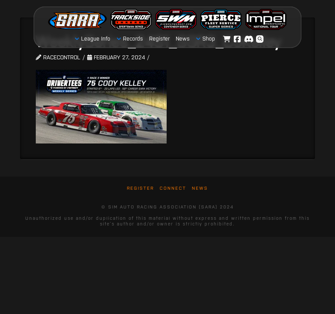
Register (140, 188)
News (200, 188)
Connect (173, 188)
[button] (260, 39)
